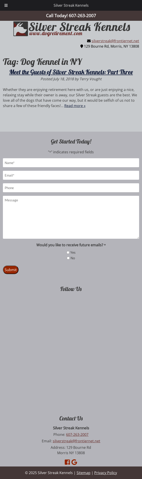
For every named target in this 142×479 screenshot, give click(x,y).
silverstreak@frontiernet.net (115, 40)
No (73, 258)
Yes (72, 252)
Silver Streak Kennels (71, 5)
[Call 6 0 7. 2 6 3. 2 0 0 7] (82, 16)
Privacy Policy (105, 472)
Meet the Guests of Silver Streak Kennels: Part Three (71, 72)
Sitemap (83, 472)
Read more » (75, 105)
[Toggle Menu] (6, 5)
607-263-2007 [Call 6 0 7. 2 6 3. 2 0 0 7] (77, 434)
